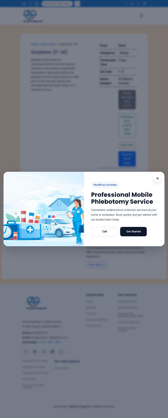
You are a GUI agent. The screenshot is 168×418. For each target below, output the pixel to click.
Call (104, 231)
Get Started (133, 231)
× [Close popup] (157, 178)
